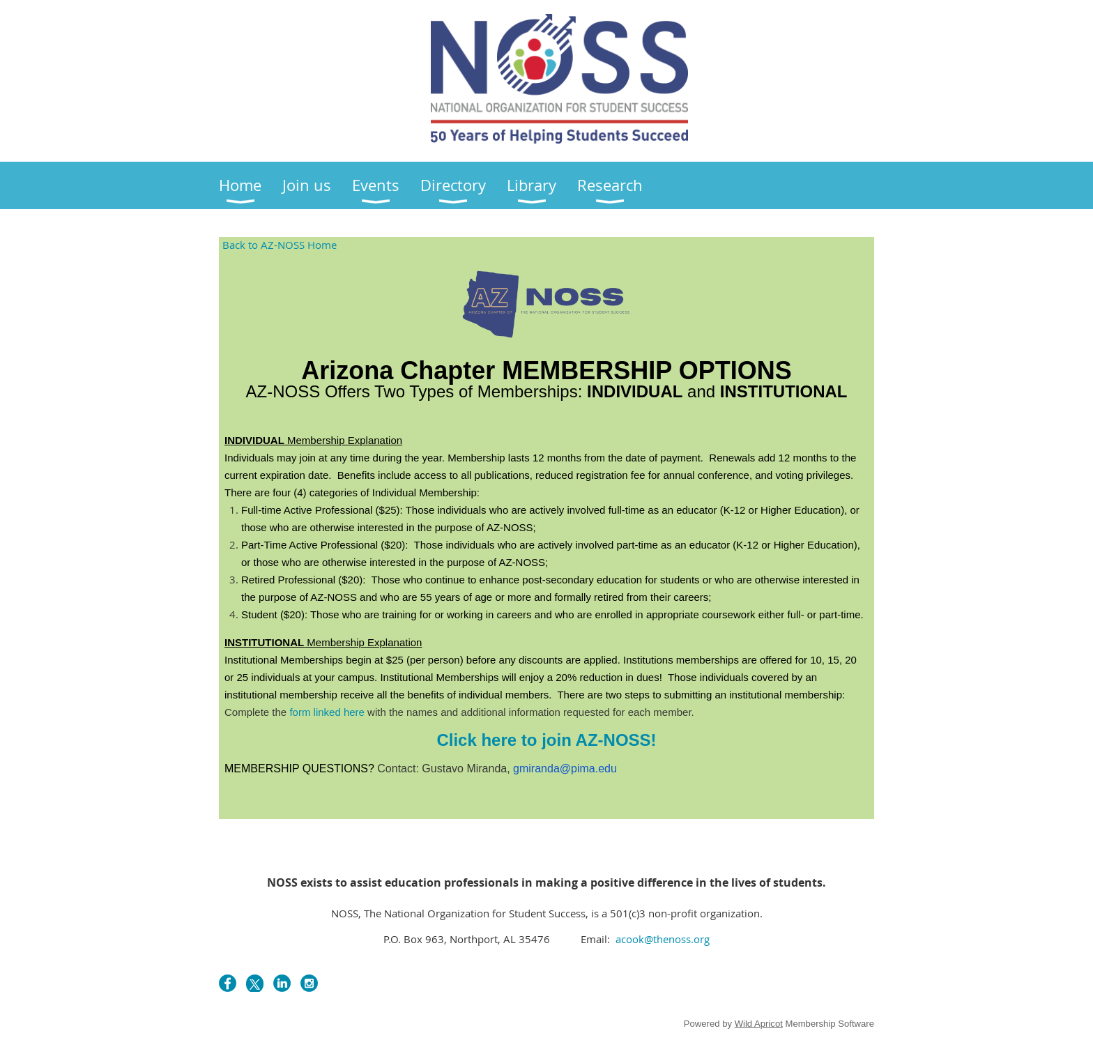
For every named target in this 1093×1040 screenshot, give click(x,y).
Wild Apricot (759, 1023)
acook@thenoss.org (661, 939)
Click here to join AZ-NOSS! (546, 740)
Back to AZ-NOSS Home (279, 245)
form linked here (327, 712)
